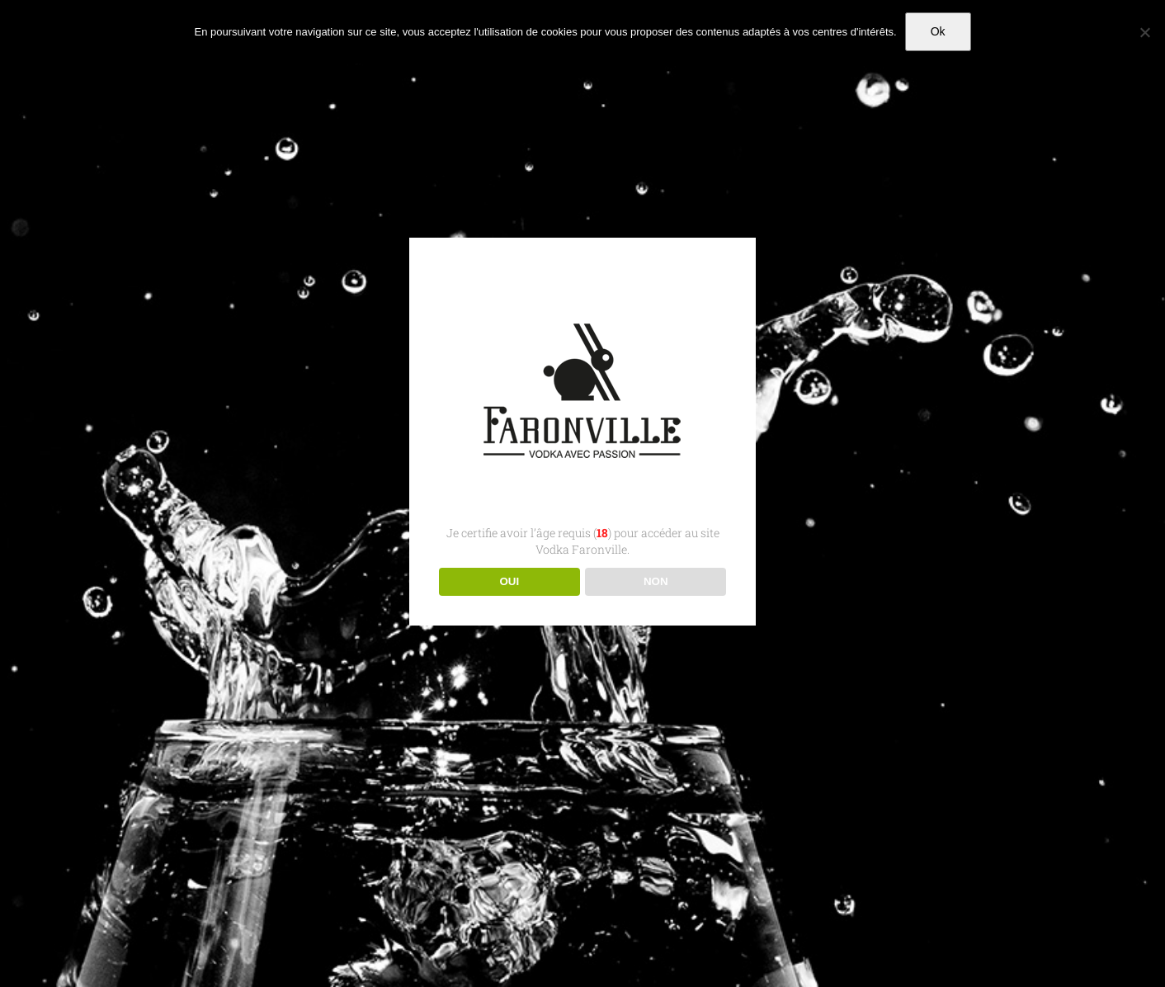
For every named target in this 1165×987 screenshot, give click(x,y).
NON (656, 581)
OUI (509, 581)
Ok (938, 31)
